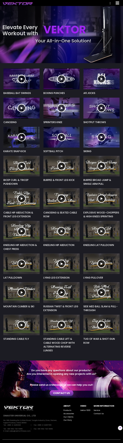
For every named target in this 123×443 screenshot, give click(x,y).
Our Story (67, 420)
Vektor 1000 (85, 410)
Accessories (68, 413)
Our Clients (68, 417)
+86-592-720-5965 (15, 429)
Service (97, 410)
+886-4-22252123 (14, 425)
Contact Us (99, 413)
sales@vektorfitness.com (20, 431)
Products (67, 410)
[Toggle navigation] (117, 3)
